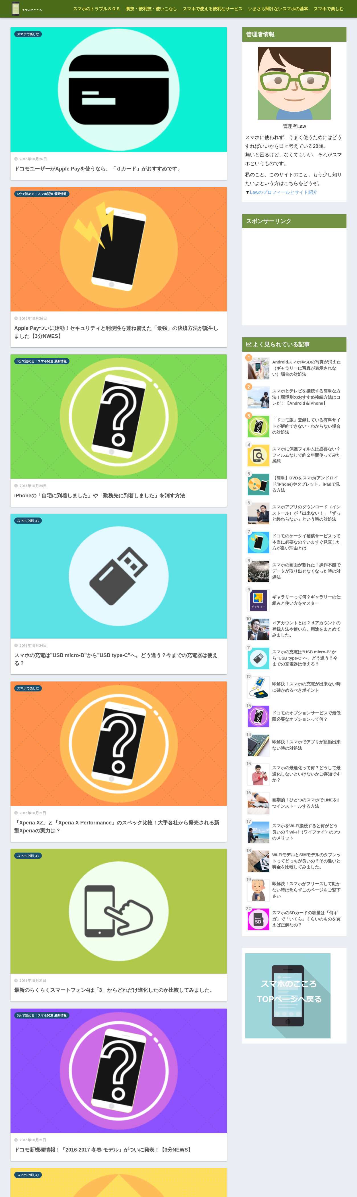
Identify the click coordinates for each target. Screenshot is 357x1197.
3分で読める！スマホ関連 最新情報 (151, 52)
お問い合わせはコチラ (246, 1180)
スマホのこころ (42, 9)
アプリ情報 (134, 680)
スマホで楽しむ (329, 26)
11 (147, 1130)
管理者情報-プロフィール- (114, 1180)
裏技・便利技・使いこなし (151, 26)
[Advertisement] (294, 294)
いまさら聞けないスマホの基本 (278, 26)
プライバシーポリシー (200, 1180)
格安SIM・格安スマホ (32, 479)
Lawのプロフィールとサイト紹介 (286, 210)
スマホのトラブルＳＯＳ (96, 26)
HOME (178, 1168)
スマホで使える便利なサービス (213, 26)
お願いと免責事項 (159, 1180)
